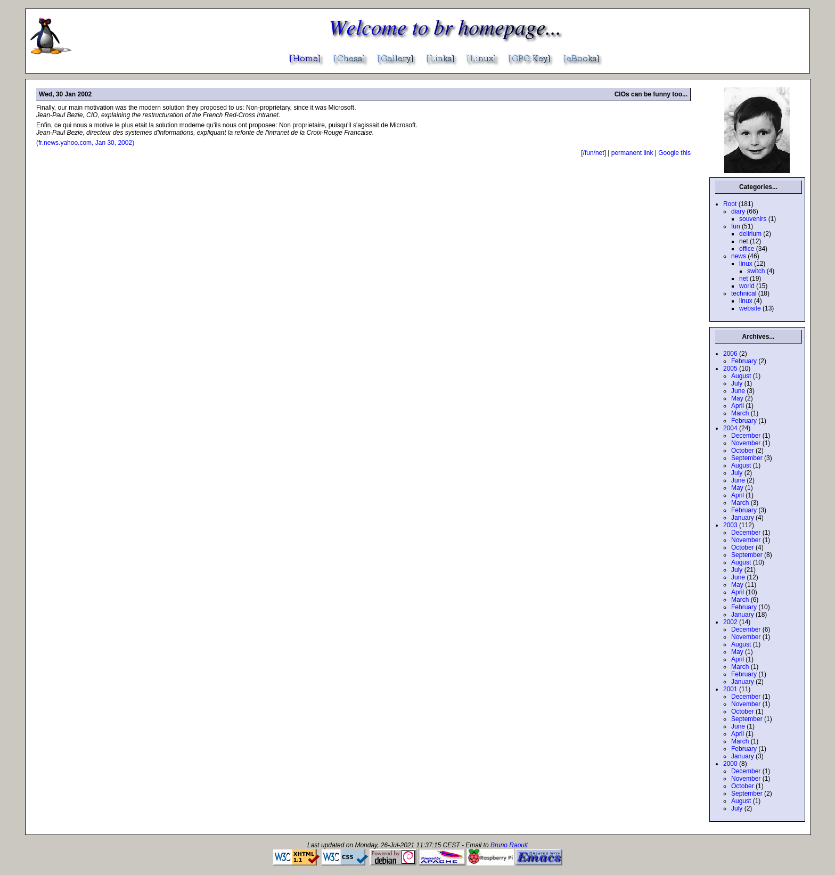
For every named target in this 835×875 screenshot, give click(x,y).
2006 (730, 353)
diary (738, 211)
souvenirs (752, 219)
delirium (750, 234)
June (738, 391)
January (742, 517)
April (737, 406)
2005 (730, 368)
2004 (730, 428)
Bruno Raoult (509, 845)
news (738, 256)
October (742, 450)
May (737, 398)
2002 (730, 622)
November (745, 443)
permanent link (632, 153)
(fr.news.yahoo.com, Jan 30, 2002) (85, 142)
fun (735, 226)
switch (756, 271)
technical (743, 293)
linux (745, 263)
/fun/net (593, 153)
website (750, 308)
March (740, 413)
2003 (730, 525)
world (747, 286)
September (747, 458)
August (741, 376)
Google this (674, 153)
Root (729, 204)
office (746, 248)
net (743, 278)
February (744, 361)
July (736, 383)
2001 (730, 689)
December (745, 435)
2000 (730, 763)
